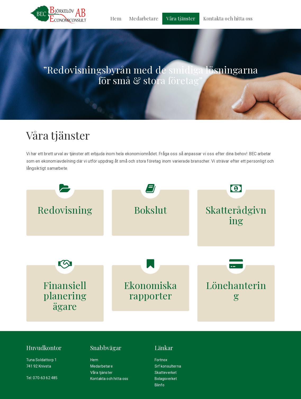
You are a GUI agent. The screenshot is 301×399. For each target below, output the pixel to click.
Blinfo (160, 385)
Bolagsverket (166, 379)
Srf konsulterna (168, 366)
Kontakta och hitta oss (228, 18)
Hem (115, 18)
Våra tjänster (180, 18)
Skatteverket (166, 372)
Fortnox (161, 360)
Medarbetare (143, 18)
